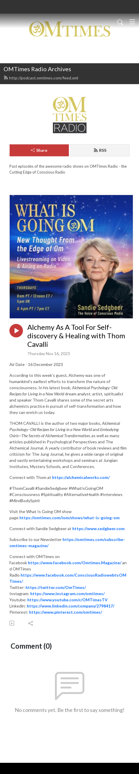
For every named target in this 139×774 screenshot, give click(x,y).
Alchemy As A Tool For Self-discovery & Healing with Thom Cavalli (76, 335)
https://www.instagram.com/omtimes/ (67, 593)
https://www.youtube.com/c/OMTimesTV (67, 599)
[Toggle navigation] (132, 21)
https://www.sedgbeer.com (98, 528)
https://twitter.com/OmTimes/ (56, 587)
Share (39, 150)
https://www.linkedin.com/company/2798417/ (70, 605)
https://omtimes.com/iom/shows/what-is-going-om (69, 517)
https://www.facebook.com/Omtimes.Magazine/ (74, 562)
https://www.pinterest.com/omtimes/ (65, 612)
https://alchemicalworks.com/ (81, 477)
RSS (99, 150)
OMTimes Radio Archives (37, 68)
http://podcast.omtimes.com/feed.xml (41, 77)
